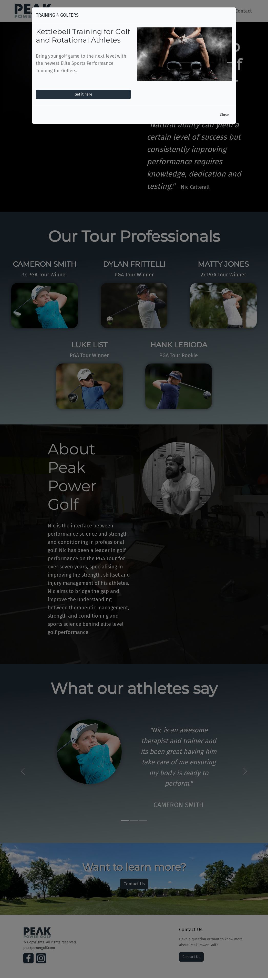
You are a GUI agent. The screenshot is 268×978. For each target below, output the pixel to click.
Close (224, 115)
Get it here (83, 94)
